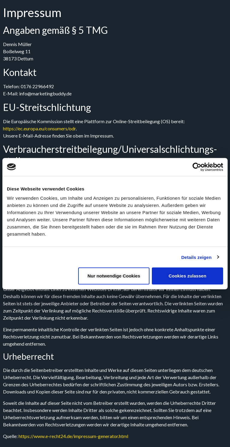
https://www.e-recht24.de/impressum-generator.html (73, 436)
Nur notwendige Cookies (113, 275)
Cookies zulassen (187, 275)
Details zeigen (196, 257)
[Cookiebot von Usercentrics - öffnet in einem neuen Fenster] (197, 166)
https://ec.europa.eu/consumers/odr (39, 128)
